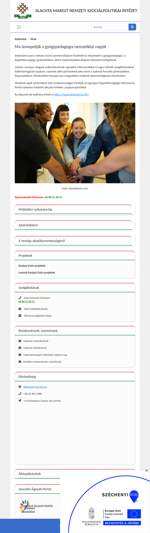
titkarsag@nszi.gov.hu (35, 386)
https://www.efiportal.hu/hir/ (71, 94)
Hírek (33, 39)
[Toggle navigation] (19, 27)
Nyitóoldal (20, 39)
